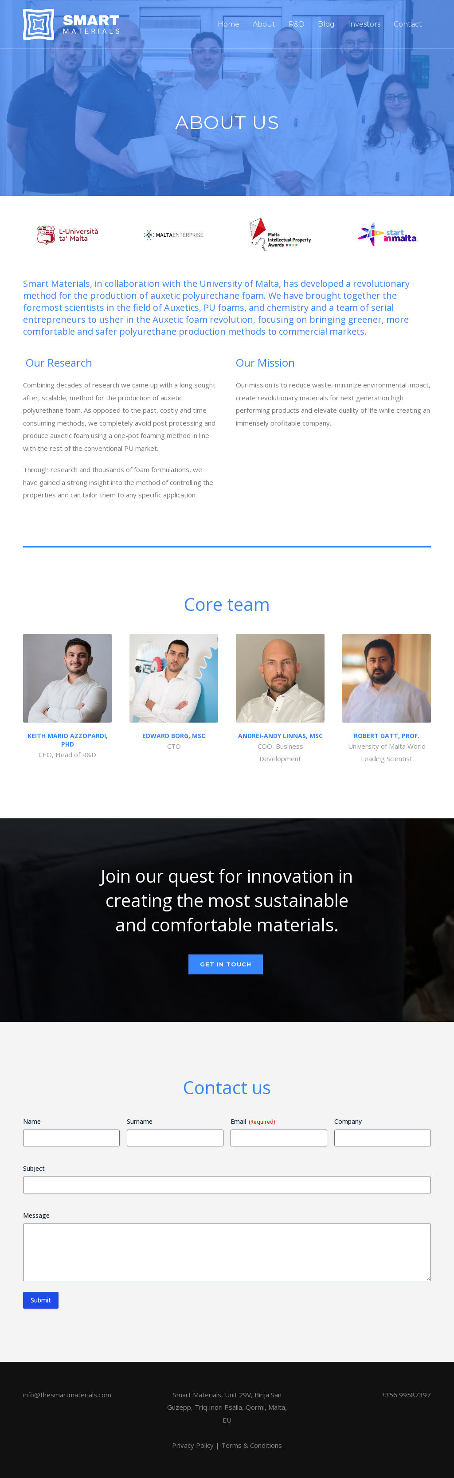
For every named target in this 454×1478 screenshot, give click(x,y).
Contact (408, 24)
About (264, 24)
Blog (326, 24)
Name (32, 1121)
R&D (297, 24)
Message (36, 1215)
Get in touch (225, 964)
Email (253, 1121)
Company (348, 1121)
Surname (140, 1121)
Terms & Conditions (251, 1445)
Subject (34, 1168)
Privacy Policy (193, 1445)
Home (228, 24)
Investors (364, 24)
